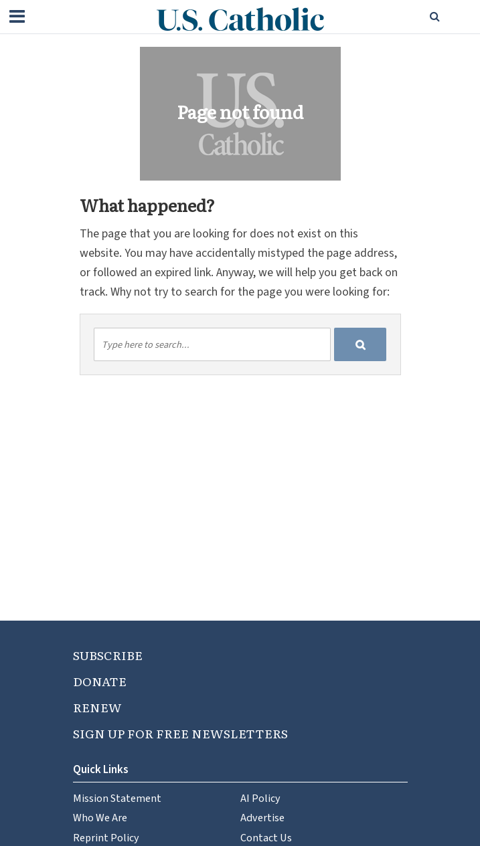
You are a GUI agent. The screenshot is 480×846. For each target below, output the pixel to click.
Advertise (262, 817)
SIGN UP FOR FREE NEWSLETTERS (180, 733)
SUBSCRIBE (108, 655)
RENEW (97, 707)
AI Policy (260, 798)
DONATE (100, 681)
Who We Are (100, 817)
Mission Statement (117, 798)
